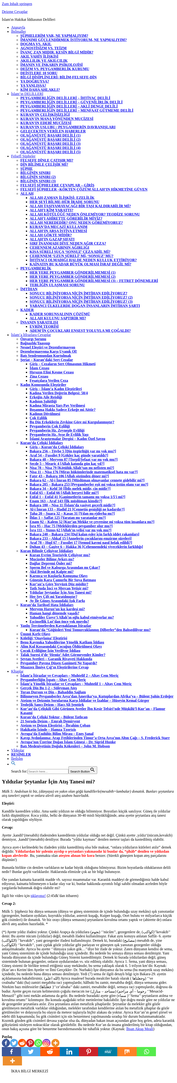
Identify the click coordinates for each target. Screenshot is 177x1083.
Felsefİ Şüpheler (23, 156)
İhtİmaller (18, 31)
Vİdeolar (17, 750)
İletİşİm (17, 759)
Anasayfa (18, 27)
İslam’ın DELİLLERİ (27, 94)
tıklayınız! (38, 896)
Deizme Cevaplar (15, 12)
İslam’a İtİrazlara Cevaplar (31, 335)
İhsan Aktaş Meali (139, 1029)
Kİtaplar (17, 671)
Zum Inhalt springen (17, 4)
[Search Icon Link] (13, 764)
